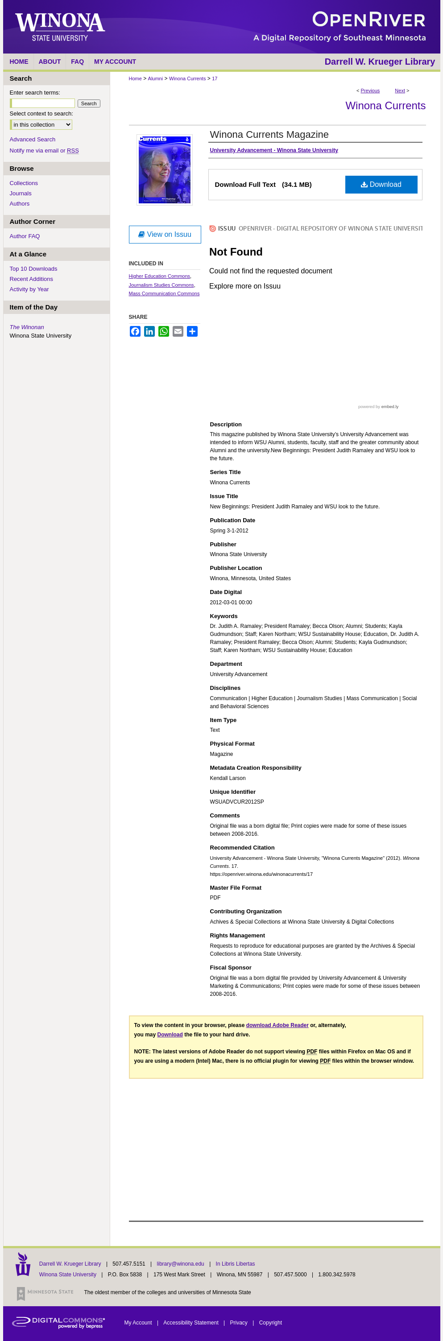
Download (381, 184)
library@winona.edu (181, 1264)
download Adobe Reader (277, 1025)
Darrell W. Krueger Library (71, 1264)
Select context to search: (41, 113)
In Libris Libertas (235, 1264)
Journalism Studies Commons (161, 285)
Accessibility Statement (191, 1323)
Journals (21, 193)
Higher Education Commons (159, 276)
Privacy (239, 1323)
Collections (24, 183)
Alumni (155, 78)
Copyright (270, 1323)
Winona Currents (187, 78)
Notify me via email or (44, 150)
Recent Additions (32, 279)
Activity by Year (29, 289)
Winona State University (67, 1274)
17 (214, 78)
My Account (138, 1323)
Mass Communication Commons (164, 293)
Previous (370, 90)
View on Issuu (164, 234)
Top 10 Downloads (34, 268)
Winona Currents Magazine (269, 134)
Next (400, 90)
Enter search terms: (35, 92)
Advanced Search (33, 139)
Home (135, 78)
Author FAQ (25, 236)
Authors (20, 203)
